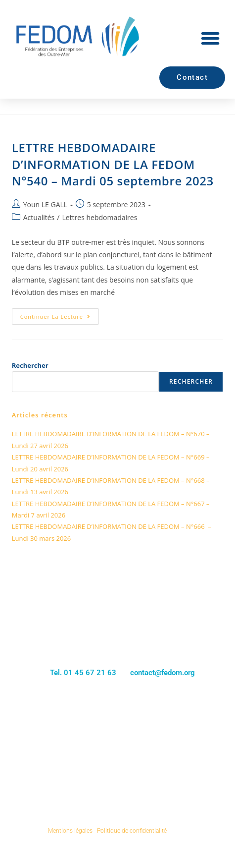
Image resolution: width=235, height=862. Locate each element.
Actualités (39, 217)
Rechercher (30, 365)
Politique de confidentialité (132, 830)
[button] (210, 38)
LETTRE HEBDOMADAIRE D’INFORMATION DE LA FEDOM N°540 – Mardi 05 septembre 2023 (113, 164)
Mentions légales (70, 830)
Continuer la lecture (59, 314)
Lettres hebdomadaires (99, 217)
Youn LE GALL (45, 204)
